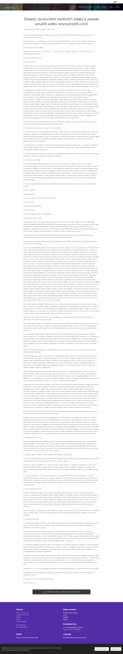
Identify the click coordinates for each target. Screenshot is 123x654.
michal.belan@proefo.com (75, 627)
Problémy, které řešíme (70, 613)
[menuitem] (73, 7)
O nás (65, 615)
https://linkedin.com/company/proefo (75, 637)
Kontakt (65, 617)
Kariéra (65, 619)
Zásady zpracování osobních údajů (27, 637)
